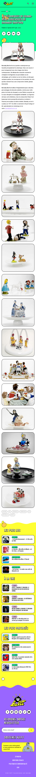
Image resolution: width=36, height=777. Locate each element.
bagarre (5, 511)
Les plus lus (16, 557)
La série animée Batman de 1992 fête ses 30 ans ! (21, 668)
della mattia (28, 773)
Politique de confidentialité (18, 764)
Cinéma (14, 585)
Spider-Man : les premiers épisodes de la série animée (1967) (22, 658)
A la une (15, 537)
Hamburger (23, 511)
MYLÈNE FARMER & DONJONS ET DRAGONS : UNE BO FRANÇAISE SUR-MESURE (22, 609)
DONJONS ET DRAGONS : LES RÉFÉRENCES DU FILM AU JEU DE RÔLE (22, 599)
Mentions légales (18, 760)
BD (9, 511)
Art (9, 11)
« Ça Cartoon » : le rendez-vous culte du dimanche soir (22, 570)
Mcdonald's (5, 514)
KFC (29, 511)
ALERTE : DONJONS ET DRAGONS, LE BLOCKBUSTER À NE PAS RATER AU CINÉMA (20, 589)
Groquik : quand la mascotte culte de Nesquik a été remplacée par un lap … (21, 638)
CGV (18, 767)
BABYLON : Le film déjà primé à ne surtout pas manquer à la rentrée (20, 619)
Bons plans (16, 645)
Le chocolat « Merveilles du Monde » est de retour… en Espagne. (22, 550)
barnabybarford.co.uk (11, 108)
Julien (19, 28)
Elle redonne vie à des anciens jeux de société (21, 648)
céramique (15, 511)
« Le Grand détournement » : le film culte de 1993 (22, 540)
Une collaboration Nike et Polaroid (20, 559)
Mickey (12, 514)
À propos (18, 757)
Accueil (3, 11)
